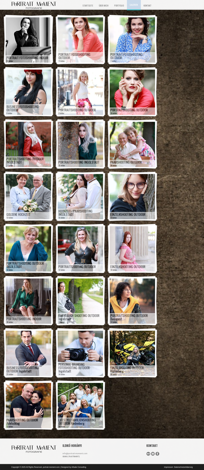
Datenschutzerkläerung (183, 467)
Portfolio (119, 5)
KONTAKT (147, 5)
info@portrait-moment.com (75, 453)
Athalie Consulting (78, 467)
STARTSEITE (88, 5)
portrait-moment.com (51, 467)
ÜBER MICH (103, 5)
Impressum (168, 467)
